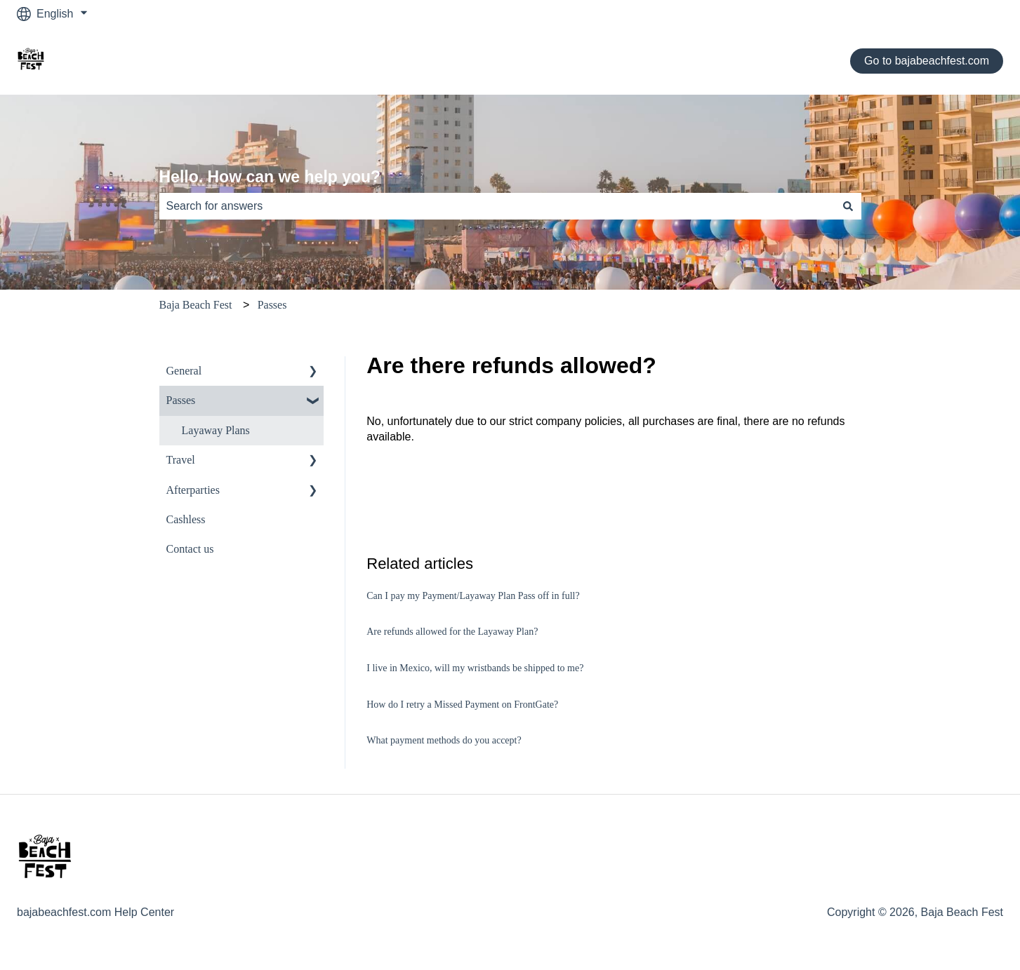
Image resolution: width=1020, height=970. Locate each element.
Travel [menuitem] (180, 460)
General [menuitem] (184, 371)
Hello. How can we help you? (270, 177)
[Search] (848, 206)
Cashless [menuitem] (186, 519)
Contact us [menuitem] (190, 549)
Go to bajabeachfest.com (926, 61)
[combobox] (497, 206)
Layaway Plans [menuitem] (216, 430)
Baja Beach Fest (195, 305)
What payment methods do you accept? (443, 740)
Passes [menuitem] (181, 400)
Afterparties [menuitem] (193, 490)
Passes (272, 305)
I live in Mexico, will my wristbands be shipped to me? (474, 668)
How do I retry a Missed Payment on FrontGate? (462, 704)
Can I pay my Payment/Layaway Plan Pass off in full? (472, 596)
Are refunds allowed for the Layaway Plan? (452, 631)
